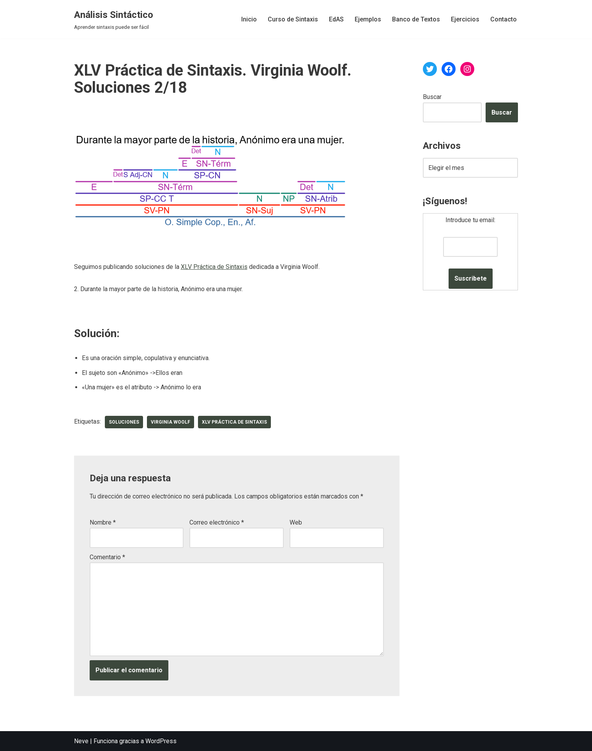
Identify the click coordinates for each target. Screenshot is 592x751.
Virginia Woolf (170, 422)
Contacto (503, 19)
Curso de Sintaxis (293, 19)
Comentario (107, 557)
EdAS (336, 19)
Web (296, 522)
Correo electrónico (216, 522)
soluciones (124, 422)
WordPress (161, 741)
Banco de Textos (416, 19)
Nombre (103, 522)
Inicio (249, 19)
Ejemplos (368, 19)
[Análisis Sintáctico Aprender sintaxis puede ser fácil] (113, 19)
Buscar (432, 97)
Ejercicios (465, 19)
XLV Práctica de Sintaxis (214, 266)
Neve (81, 741)
